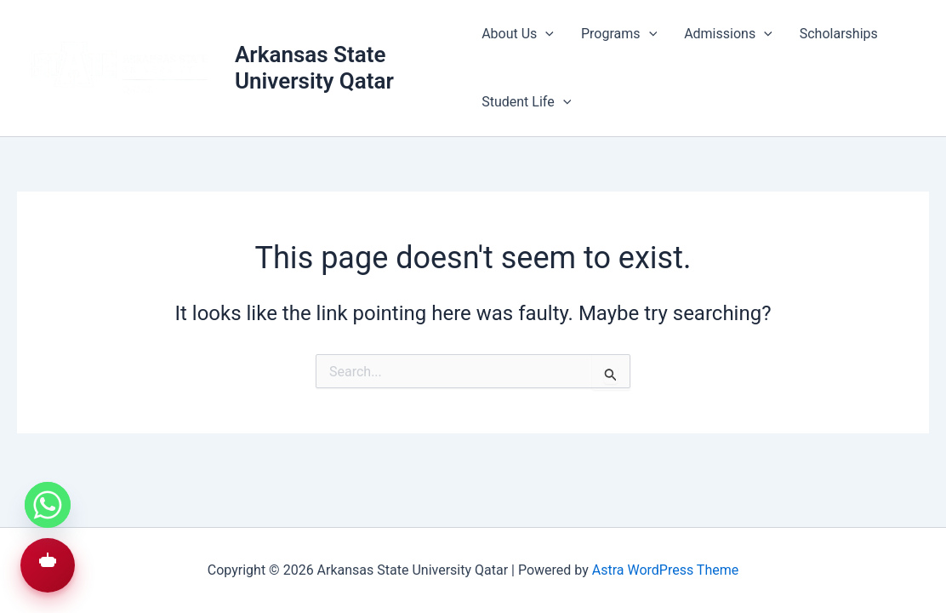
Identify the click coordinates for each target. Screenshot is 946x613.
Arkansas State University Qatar (314, 68)
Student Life (526, 102)
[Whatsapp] (48, 505)
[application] (545, 34)
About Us (518, 34)
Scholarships (839, 34)
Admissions (728, 34)
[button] (47, 565)
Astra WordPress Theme (665, 570)
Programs (619, 34)
